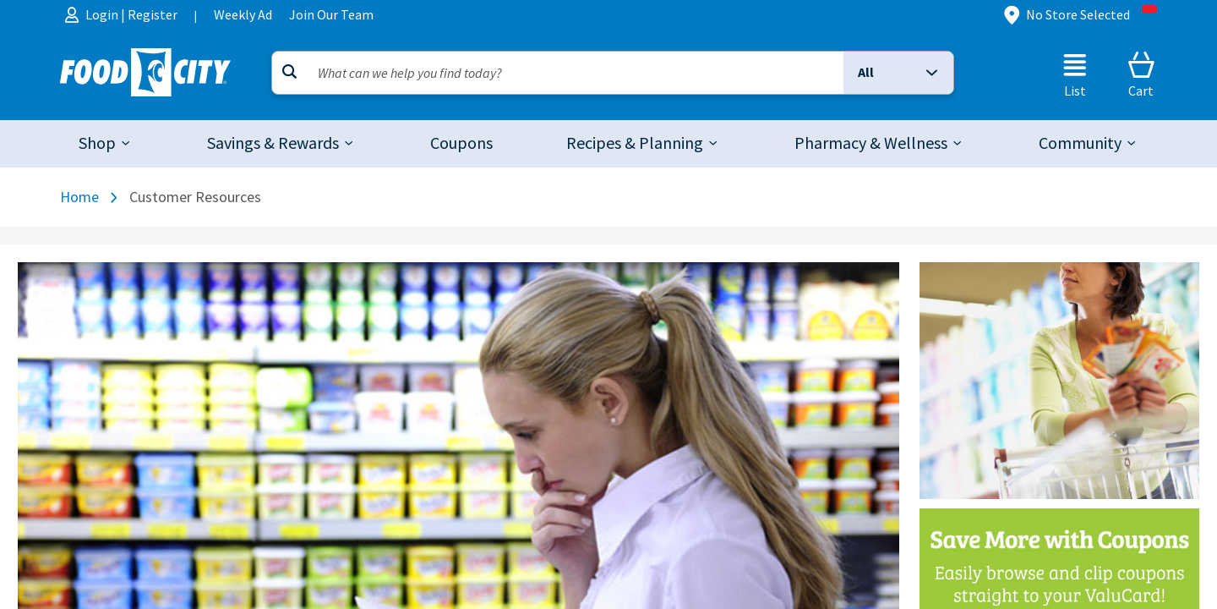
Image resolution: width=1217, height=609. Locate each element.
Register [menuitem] (152, 15)
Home (79, 197)
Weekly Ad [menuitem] (243, 15)
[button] (898, 73)
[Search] (557, 73)
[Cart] (1141, 74)
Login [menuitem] (103, 15)
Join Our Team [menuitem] (331, 15)
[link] (461, 143)
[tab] (106, 143)
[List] (1075, 74)
